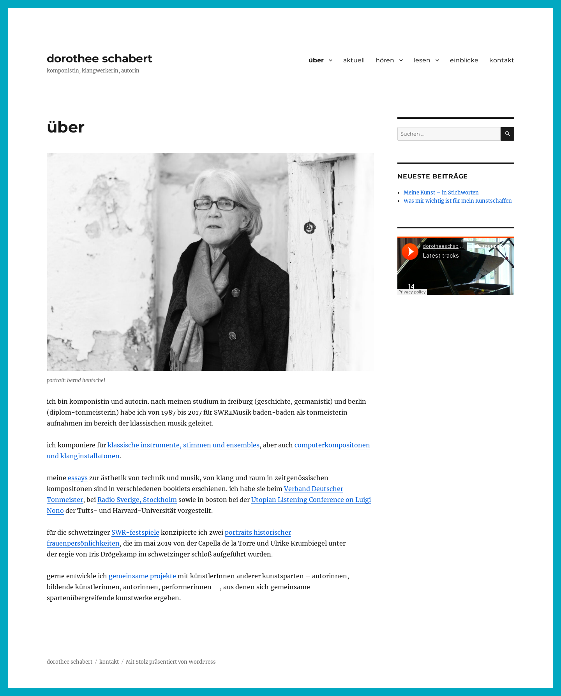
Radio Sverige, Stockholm (137, 499)
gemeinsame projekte (142, 576)
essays (78, 478)
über (316, 60)
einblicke (464, 60)
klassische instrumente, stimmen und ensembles (183, 445)
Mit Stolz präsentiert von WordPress (171, 662)
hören (385, 60)
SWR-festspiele (135, 532)
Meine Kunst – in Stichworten (441, 192)
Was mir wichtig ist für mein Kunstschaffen (458, 201)
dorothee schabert (99, 58)
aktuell (354, 60)
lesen (422, 60)
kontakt (501, 60)
